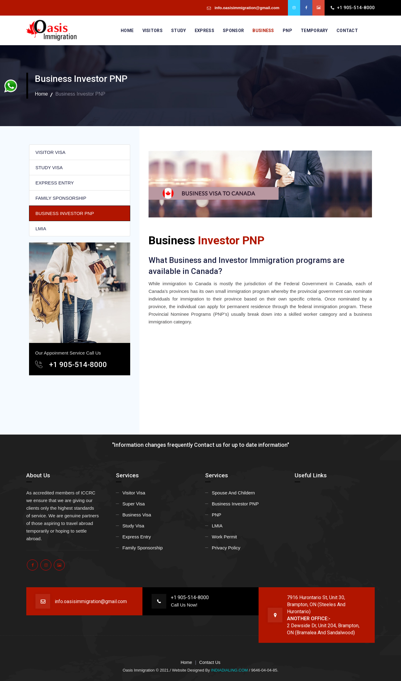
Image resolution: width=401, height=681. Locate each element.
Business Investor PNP (235, 503)
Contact (347, 30)
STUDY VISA (49, 167)
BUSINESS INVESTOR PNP (64, 213)
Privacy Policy (226, 547)
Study (178, 30)
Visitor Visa (134, 492)
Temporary (314, 30)
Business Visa (137, 514)
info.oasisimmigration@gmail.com (246, 7)
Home (127, 30)
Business (263, 30)
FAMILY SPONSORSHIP (60, 198)
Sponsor (233, 30)
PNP (287, 30)
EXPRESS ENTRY (54, 182)
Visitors (152, 30)
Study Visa (133, 525)
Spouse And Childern (233, 492)
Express (204, 30)
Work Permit (224, 536)
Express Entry (137, 536)
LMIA (40, 228)
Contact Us (209, 662)
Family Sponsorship (143, 547)
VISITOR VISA (50, 152)
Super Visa (134, 503)
